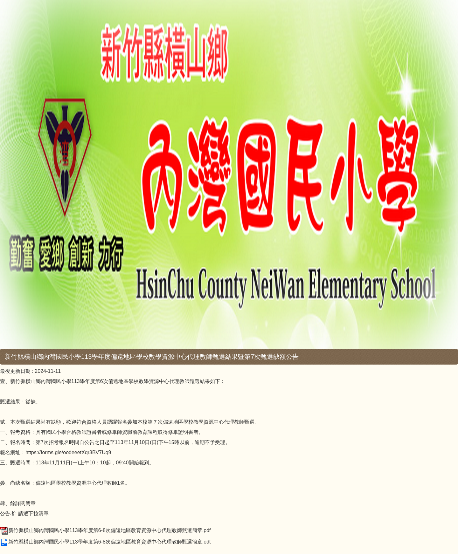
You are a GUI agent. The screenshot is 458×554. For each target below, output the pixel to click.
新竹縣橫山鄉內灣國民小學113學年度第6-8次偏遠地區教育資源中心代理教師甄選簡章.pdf (105, 530)
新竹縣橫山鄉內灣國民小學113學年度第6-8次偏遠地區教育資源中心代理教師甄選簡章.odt (105, 541)
